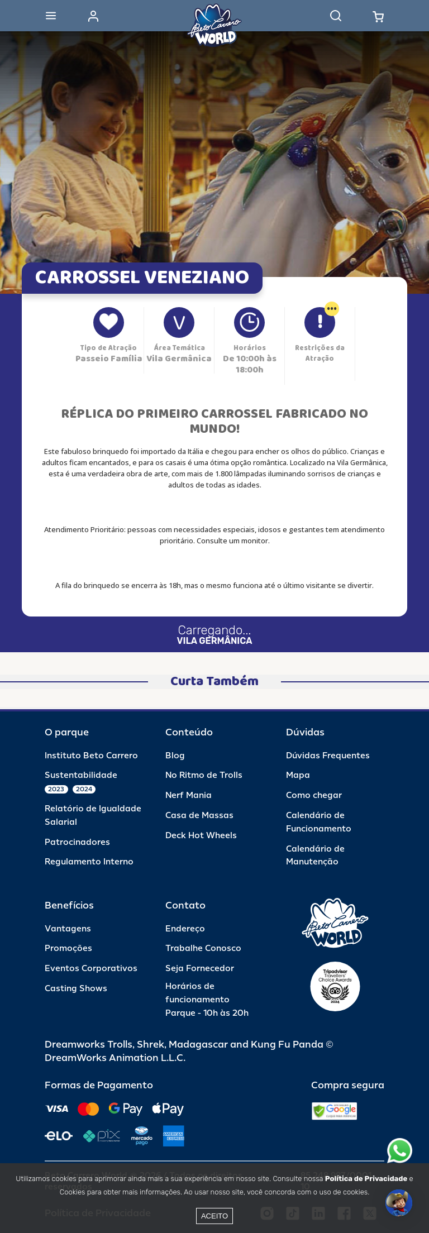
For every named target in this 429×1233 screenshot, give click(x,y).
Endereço (185, 929)
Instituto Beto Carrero (91, 756)
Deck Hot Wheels (201, 835)
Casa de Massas (199, 815)
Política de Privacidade (366, 1178)
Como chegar (314, 795)
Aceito (214, 1216)
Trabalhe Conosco (203, 948)
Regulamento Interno (89, 862)
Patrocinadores (77, 842)
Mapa (298, 775)
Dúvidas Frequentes (328, 756)
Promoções (68, 948)
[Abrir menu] (51, 15)
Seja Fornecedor (199, 968)
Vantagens (68, 929)
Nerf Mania (188, 795)
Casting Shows (76, 988)
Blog (175, 756)
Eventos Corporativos (91, 968)
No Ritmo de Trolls (203, 775)
